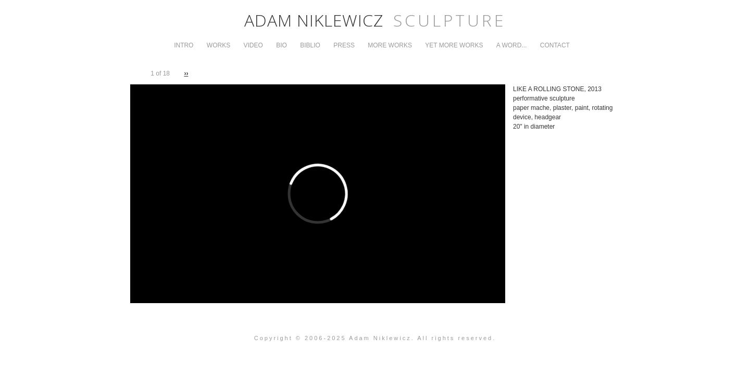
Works (218, 45)
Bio (281, 45)
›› (186, 73)
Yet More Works (454, 45)
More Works (390, 45)
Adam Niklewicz (375, 20)
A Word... (511, 45)
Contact (555, 45)
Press (344, 45)
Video (253, 45)
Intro (183, 45)
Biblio (310, 45)
